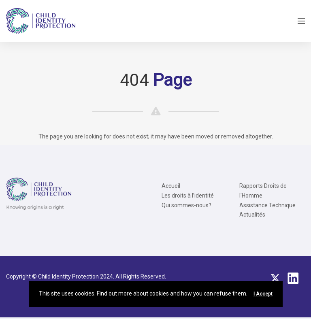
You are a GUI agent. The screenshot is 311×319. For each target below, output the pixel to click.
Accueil (171, 186)
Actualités (252, 214)
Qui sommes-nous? (186, 205)
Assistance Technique (267, 205)
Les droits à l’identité (188, 195)
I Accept (263, 294)
